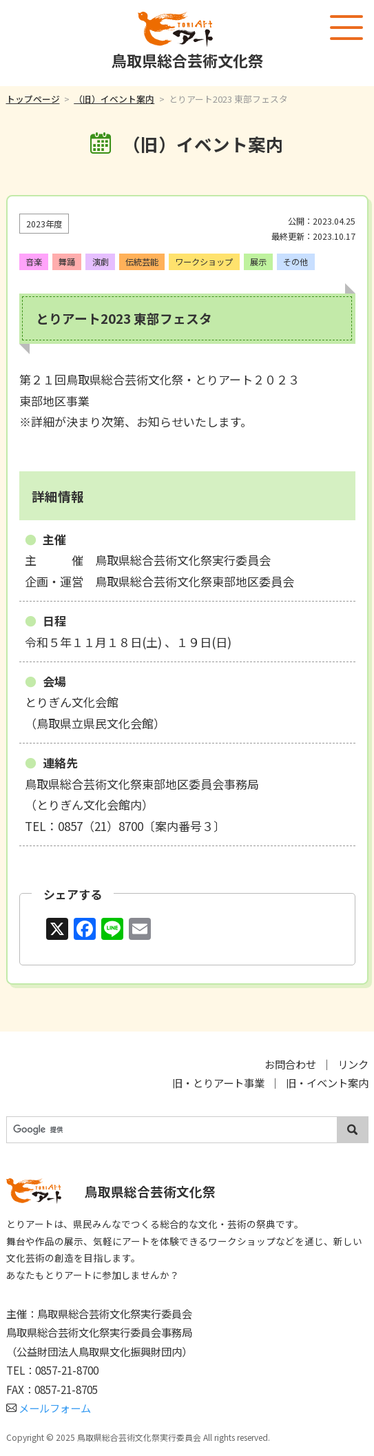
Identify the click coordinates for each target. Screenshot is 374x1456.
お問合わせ (290, 1064)
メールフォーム (49, 1407)
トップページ (33, 98)
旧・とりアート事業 (218, 1082)
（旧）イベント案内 (114, 98)
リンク (352, 1064)
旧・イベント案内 (327, 1082)
